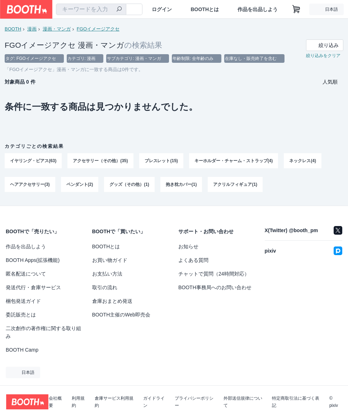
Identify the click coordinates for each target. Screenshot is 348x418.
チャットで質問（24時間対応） (213, 274)
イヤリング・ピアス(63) (33, 161)
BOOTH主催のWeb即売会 (121, 315)
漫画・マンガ (57, 29)
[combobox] (91, 9)
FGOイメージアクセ (98, 29)
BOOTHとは (205, 9)
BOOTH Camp (22, 350)
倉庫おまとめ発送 (112, 301)
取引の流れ (104, 287)
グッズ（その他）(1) (129, 184)
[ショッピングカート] (296, 9)
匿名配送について (26, 274)
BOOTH (13, 29)
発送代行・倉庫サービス (33, 287)
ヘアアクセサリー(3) (30, 184)
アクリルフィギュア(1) (235, 184)
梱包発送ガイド (23, 301)
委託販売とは (21, 315)
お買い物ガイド (109, 260)
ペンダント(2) (79, 184)
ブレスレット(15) (161, 161)
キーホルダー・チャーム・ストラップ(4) (233, 161)
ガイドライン (154, 402)
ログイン (162, 9)
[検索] (119, 10)
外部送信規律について (243, 402)
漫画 (32, 29)
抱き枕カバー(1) (181, 184)
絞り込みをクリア (323, 55)
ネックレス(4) (303, 161)
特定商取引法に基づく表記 (295, 402)
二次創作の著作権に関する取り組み (43, 332)
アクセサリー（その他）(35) (100, 161)
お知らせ (188, 246)
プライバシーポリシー (194, 402)
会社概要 (55, 402)
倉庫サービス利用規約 (114, 402)
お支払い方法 (107, 274)
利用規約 (78, 402)
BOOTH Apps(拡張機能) (33, 260)
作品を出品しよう (258, 9)
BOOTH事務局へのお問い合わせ (214, 287)
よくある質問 (193, 260)
